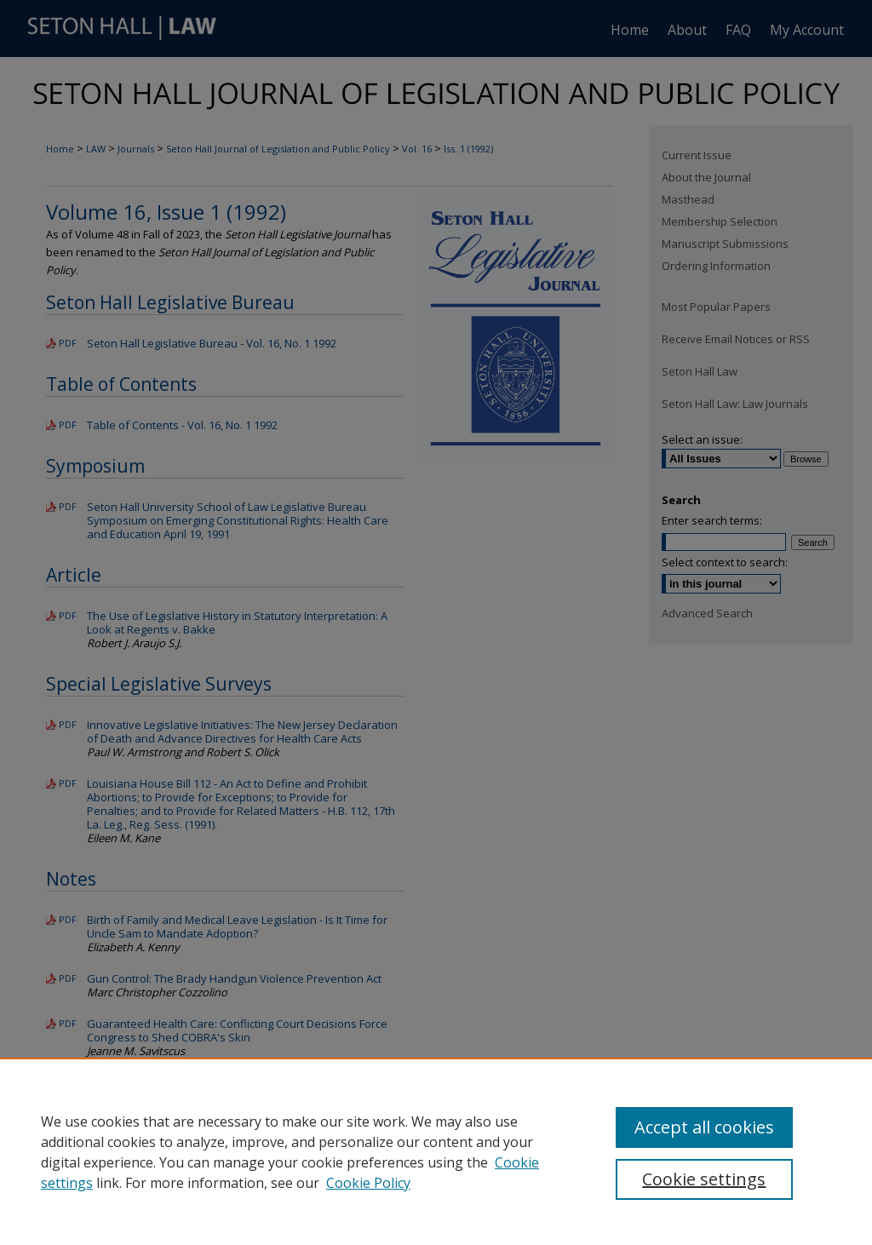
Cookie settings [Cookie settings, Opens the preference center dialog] (704, 1179)
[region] (436, 1151)
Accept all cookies (704, 1127)
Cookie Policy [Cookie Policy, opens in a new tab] (368, 1182)
